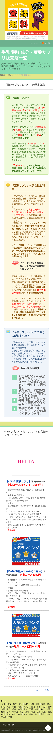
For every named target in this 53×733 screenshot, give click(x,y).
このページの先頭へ (48, 728)
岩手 (15, 704)
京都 (42, 709)
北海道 (3, 704)
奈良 (8, 712)
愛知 (25, 709)
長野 (8, 709)
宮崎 (48, 714)
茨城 (43, 704)
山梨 (3, 709)
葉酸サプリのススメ (8, 75)
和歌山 (15, 712)
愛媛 (8, 714)
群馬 (3, 707)
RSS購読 (48, 43)
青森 (9, 704)
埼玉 (8, 707)
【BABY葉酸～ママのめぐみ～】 (25, 571)
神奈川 (26, 707)
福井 (50, 707)
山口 (44, 712)
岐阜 (14, 709)
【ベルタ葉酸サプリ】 (18, 481)
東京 (20, 707)
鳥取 (21, 712)
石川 (44, 707)
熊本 (37, 714)
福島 (37, 704)
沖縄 (10, 717)
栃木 (49, 704)
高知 (14, 714)
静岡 (20, 709)
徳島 (50, 712)
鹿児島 (4, 717)
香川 (3, 714)
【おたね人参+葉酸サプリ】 (22, 643)
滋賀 (37, 709)
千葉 (14, 707)
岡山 (33, 712)
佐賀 (25, 714)
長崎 (31, 714)
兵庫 (3, 712)
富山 (38, 707)
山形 (32, 704)
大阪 (48, 709)
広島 (38, 712)
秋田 (26, 704)
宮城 (20, 704)
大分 (42, 714)
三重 (31, 709)
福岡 (20, 714)
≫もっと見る (42, 690)
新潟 (33, 707)
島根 (27, 712)
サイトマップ (35, 43)
